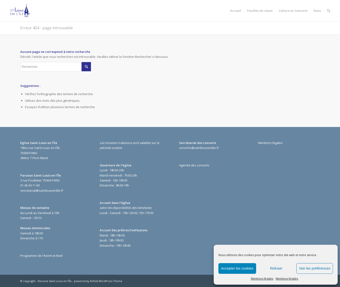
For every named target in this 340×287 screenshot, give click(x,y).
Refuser (276, 268)
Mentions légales (262, 279)
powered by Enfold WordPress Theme (98, 281)
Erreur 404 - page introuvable (46, 27)
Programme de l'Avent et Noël (41, 255)
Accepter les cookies (237, 268)
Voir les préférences (314, 268)
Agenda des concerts (194, 165)
